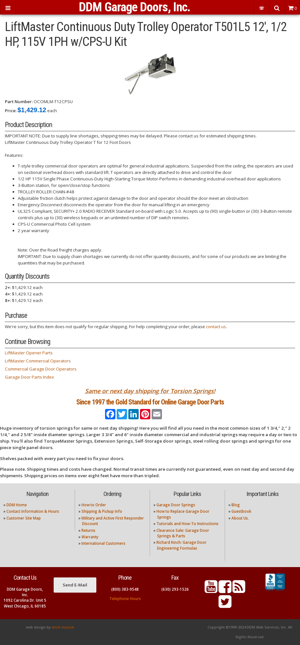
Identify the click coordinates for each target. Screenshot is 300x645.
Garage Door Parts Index (29, 377)
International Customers (103, 543)
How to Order (93, 504)
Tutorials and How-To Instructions (187, 523)
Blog (235, 504)
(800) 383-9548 (125, 589)
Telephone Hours (125, 598)
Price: (10, 110)
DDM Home (16, 504)
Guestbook (241, 511)
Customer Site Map (23, 518)
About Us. (240, 518)
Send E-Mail (75, 585)
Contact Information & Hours (32, 511)
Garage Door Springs (175, 504)
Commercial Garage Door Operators (41, 369)
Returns (88, 530)
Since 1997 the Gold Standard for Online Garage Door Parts (150, 402)
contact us (216, 326)
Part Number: (19, 101)
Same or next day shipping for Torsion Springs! (150, 391)
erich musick (63, 627)
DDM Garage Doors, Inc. (134, 7)
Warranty (89, 536)
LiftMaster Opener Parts (29, 353)
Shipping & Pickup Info (101, 511)
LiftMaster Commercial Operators (38, 361)
